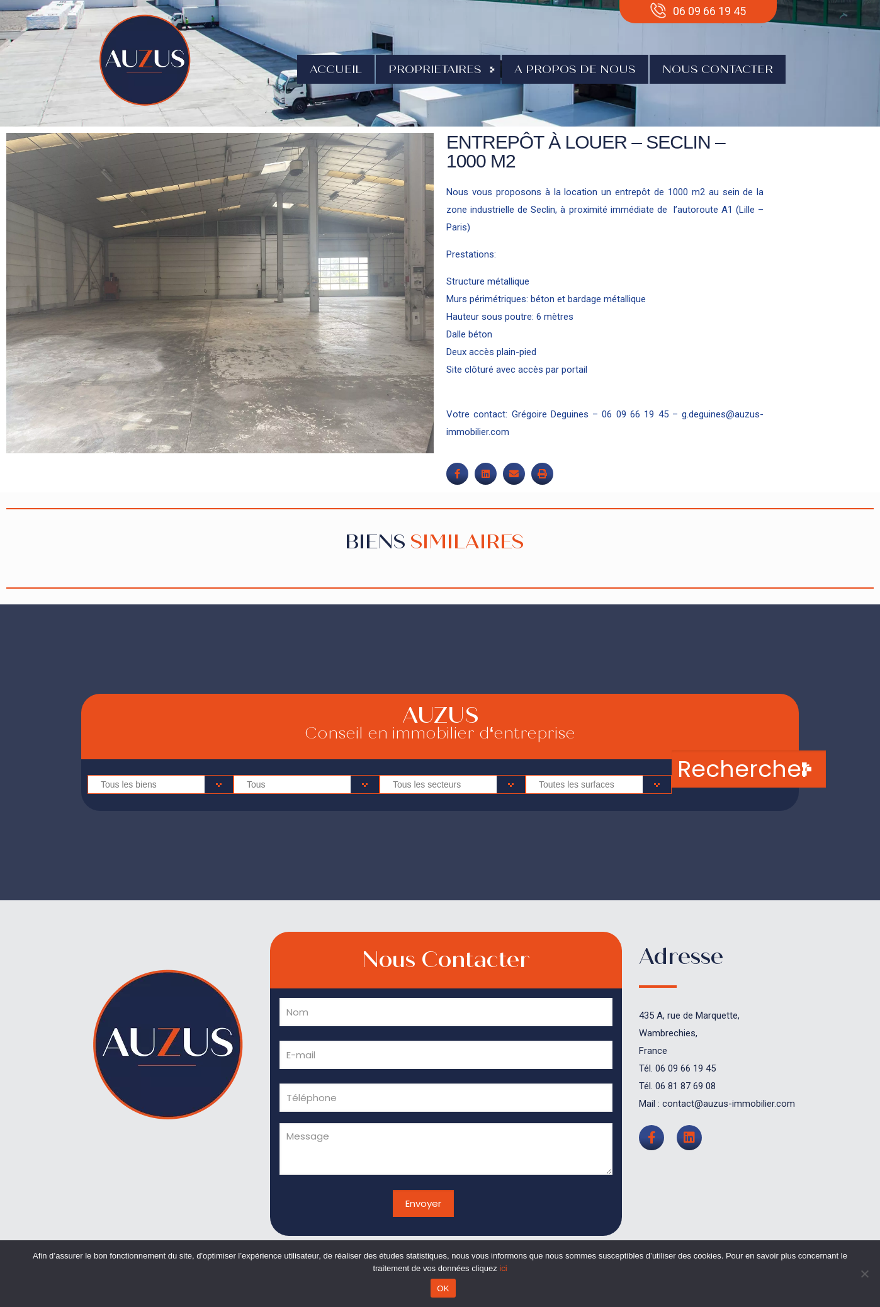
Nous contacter (717, 69)
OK (443, 1288)
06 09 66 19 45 (685, 1068)
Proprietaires (438, 69)
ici (503, 1268)
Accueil (336, 69)
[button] (457, 474)
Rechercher (743, 769)
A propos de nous (575, 69)
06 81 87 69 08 (685, 1086)
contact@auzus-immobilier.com (728, 1103)
